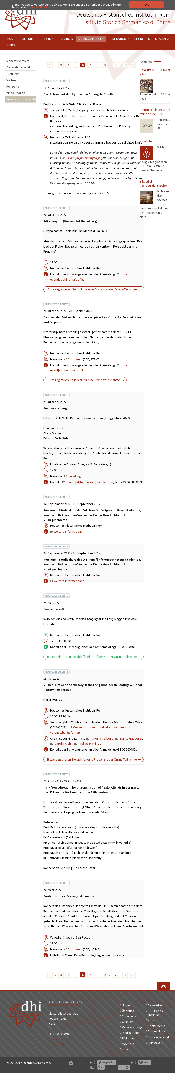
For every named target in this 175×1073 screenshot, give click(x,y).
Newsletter (146, 141)
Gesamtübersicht (18, 67)
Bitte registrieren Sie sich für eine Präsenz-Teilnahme (83, 380)
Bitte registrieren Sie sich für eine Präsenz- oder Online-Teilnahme (92, 289)
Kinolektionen (15, 93)
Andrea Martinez (90, 743)
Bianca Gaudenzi (131, 738)
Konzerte (12, 86)
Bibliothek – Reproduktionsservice (153, 184)
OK (146, 5)
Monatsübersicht (17, 61)
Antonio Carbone (102, 738)
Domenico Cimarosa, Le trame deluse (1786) (155, 112)
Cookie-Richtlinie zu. (42, 7)
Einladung (74, 476)
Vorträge (12, 80)
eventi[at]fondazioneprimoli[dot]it (90, 482)
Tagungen (13, 74)
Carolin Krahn (63, 743)
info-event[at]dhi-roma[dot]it (81, 158)
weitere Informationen (69, 531)
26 (116, 65)
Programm (75, 359)
